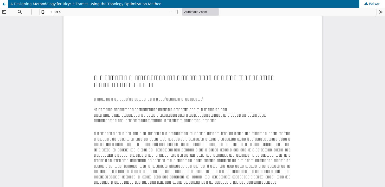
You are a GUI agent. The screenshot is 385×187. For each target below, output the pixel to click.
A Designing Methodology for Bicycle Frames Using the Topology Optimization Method (86, 3)
